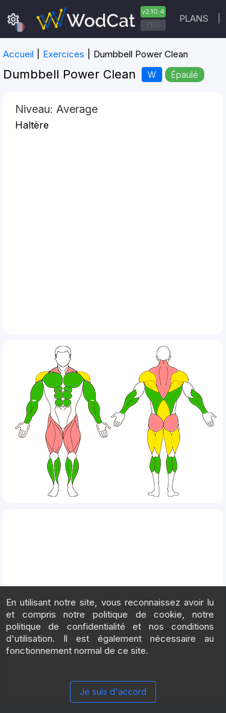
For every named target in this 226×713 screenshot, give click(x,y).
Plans (194, 18)
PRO (153, 25)
